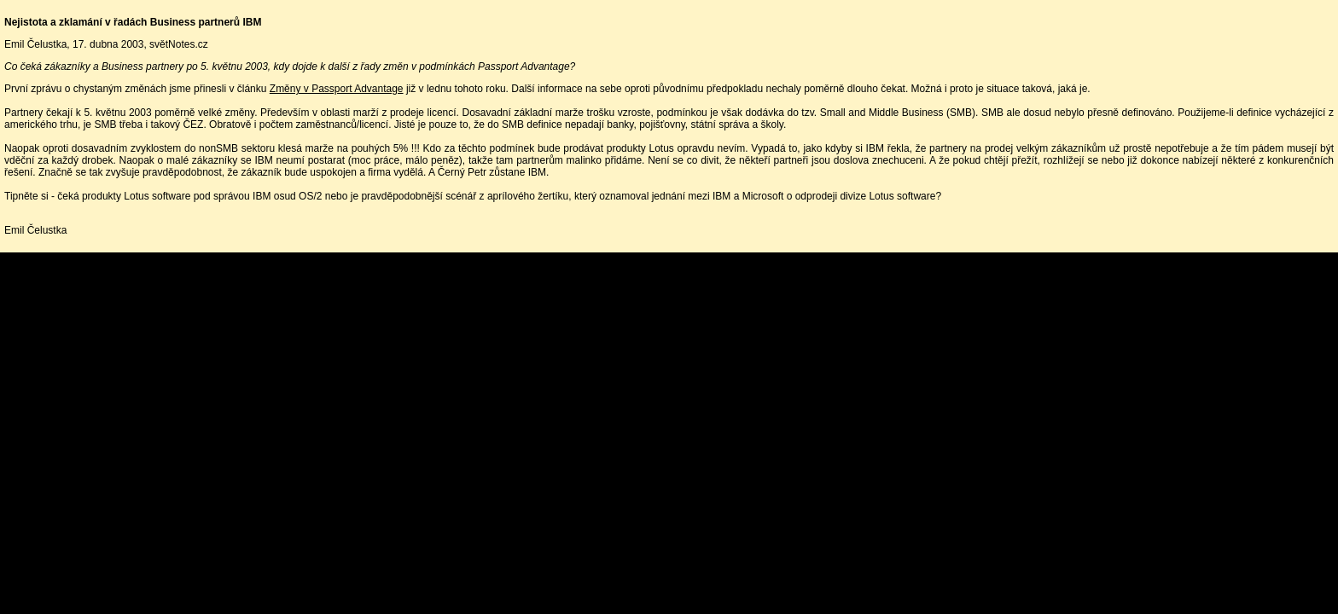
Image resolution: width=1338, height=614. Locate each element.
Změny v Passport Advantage (337, 89)
